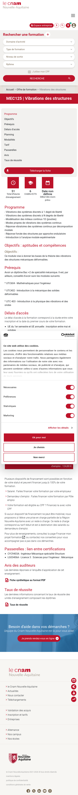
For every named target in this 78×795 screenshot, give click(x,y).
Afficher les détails (58, 427)
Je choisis (39, 447)
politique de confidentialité (17, 780)
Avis (6, 155)
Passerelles (10, 149)
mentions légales (13, 776)
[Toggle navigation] (74, 15)
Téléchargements (17, 699)
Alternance (13, 730)
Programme (10, 113)
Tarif (6, 144)
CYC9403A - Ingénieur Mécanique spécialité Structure (36, 553)
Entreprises (14, 719)
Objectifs (9, 119)
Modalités (9, 139)
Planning (9, 134)
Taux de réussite (13, 160)
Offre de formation (27, 89)
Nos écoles (13, 738)
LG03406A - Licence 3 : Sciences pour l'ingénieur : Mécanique (40, 557)
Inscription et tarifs (18, 714)
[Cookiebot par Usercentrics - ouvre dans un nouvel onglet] (61, 335)
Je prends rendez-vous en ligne (40, 638)
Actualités (13, 691)
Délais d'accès (12, 129)
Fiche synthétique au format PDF (28, 580)
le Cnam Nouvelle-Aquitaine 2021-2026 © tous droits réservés (31, 772)
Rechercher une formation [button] (23, 34)
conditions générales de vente (18, 784)
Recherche (37, 78)
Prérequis (9, 124)
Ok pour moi (39, 437)
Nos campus (14, 734)
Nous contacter (16, 695)
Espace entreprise (43, 25)
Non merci (38, 457)
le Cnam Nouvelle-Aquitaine (22, 686)
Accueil (10, 89)
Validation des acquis (19, 710)
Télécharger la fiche (28, 170)
